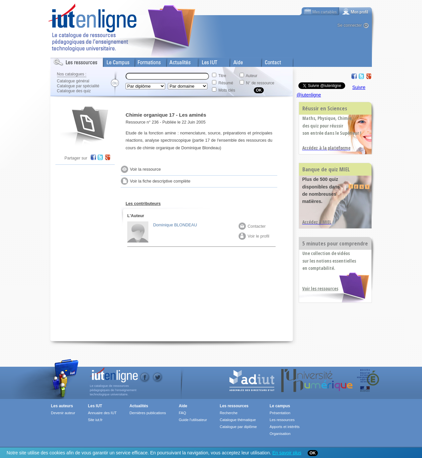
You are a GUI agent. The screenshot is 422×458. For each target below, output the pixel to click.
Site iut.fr (95, 420)
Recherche (228, 413)
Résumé (226, 83)
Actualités (175, 61)
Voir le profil (253, 236)
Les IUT (206, 61)
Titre (222, 75)
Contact (269, 61)
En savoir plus (286, 452)
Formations (146, 61)
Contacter (252, 226)
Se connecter (349, 25)
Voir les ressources (320, 288)
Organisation (280, 434)
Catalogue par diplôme (238, 427)
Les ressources (234, 406)
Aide (234, 61)
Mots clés (227, 90)
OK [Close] (313, 453)
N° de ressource (260, 83)
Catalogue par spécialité (78, 86)
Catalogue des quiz (74, 91)
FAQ (182, 413)
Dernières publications (148, 413)
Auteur (251, 75)
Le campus (280, 406)
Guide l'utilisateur (193, 420)
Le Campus (114, 61)
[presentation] (356, 11)
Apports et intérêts (285, 427)
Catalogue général (73, 81)
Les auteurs (62, 406)
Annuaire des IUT (102, 413)
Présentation (280, 413)
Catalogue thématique (238, 420)
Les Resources (64, 61)
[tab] (356, 11)
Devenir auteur (63, 413)
